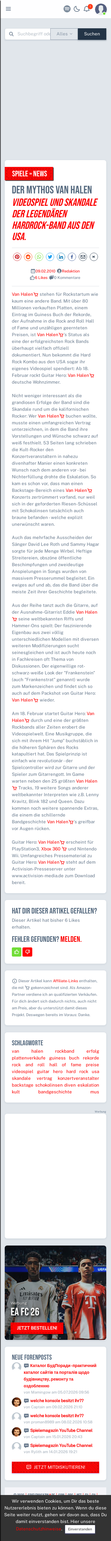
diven (70, 1084)
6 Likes (41, 277)
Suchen (92, 33)
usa (95, 1071)
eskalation (88, 1084)
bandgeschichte (55, 1091)
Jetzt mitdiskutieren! (55, 1467)
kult (16, 1091)
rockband (64, 1051)
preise (92, 1064)
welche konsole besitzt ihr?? (56, 1400)
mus (94, 1091)
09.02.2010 (45, 271)
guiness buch (64, 1057)
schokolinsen (49, 1084)
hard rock (77, 1071)
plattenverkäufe (29, 1057)
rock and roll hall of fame (46, 1064)
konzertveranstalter (78, 1078)
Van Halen (25, 294)
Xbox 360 (54, 848)
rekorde (91, 1057)
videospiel (22, 1071)
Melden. (71, 939)
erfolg (92, 1051)
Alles (62, 33)
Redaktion (71, 271)
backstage (22, 1084)
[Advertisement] (55, 100)
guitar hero (49, 1071)
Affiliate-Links (65, 981)
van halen (27, 1051)
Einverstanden (80, 1529)
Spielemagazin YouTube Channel (61, 1430)
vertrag (44, 1078)
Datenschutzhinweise (38, 1528)
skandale (21, 1078)
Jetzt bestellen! (37, 1327)
